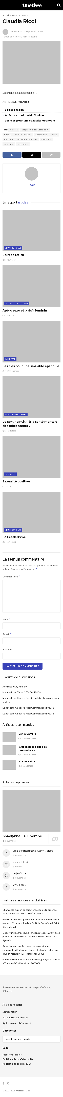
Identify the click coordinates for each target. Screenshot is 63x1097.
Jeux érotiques (13, 248)
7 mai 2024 (8, 486)
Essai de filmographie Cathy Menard (33, 850)
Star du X (9, 144)
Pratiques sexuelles (15, 414)
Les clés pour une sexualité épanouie (30, 120)
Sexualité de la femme (16, 303)
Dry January (19, 884)
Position (8, 139)
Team (16, 31)
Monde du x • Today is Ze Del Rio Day (22, 692)
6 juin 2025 (8, 316)
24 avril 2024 (9, 542)
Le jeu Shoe (19, 873)
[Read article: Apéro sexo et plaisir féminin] (31, 286)
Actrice (14, 129)
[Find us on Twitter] (7, 1083)
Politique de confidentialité (18, 1059)
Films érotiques (23, 134)
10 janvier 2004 (26, 766)
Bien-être (10, 359)
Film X (7, 134)
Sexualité (16, 15)
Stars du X (22, 144)
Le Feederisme (14, 537)
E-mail (7, 634)
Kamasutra (41, 134)
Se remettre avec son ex (15, 1017)
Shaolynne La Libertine (22, 836)
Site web (7, 649)
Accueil (6, 15)
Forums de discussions (19, 677)
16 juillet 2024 (10, 431)
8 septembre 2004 (33, 31)
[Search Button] (58, 5)
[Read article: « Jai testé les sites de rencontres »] (9, 750)
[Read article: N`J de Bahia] (9, 765)
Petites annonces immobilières (25, 900)
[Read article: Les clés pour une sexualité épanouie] (31, 341)
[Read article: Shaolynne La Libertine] (31, 811)
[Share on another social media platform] (51, 155)
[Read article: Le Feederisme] (31, 512)
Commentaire (11, 576)
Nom (6, 619)
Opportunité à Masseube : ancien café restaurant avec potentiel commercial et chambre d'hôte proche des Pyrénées (31, 936)
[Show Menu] (4, 5)
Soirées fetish (14, 109)
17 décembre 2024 (11, 371)
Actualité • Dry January (15, 686)
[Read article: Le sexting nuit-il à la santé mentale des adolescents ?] (31, 397)
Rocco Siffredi (20, 862)
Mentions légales (12, 1054)
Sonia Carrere (27, 733)
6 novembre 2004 (27, 755)
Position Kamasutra (27, 139)
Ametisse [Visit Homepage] (31, 5)
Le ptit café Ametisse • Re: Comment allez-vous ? (28, 707)
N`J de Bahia (26, 761)
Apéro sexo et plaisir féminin (24, 115)
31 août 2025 (9, 260)
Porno (25, 15)
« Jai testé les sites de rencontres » (32, 748)
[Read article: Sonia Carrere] (9, 737)
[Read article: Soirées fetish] (31, 230)
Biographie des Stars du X (35, 129)
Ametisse (20, 1090)
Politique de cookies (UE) (17, 1063)
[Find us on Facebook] (3, 1083)
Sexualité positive (16, 481)
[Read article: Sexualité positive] (31, 457)
